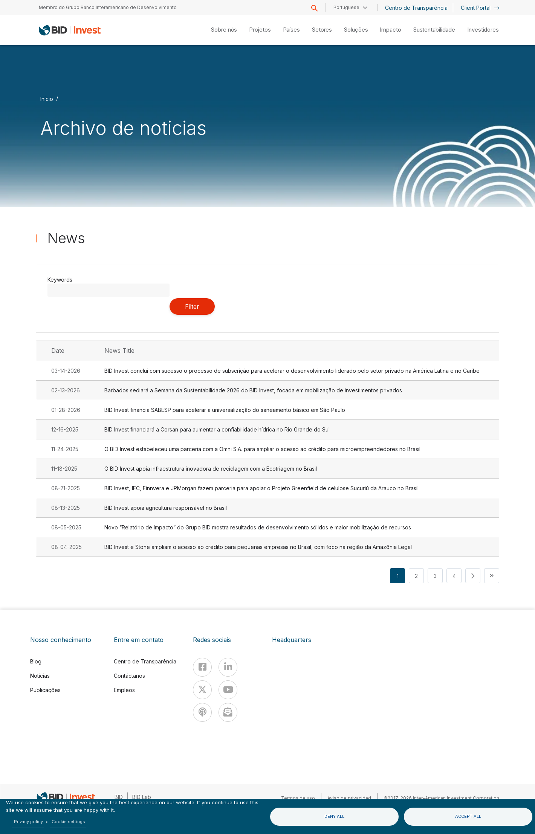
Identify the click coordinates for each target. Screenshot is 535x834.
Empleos (124, 690)
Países (291, 29)
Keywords (59, 279)
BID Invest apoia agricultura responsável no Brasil (165, 508)
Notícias (40, 675)
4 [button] (454, 576)
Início (46, 98)
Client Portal (480, 8)
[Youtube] (228, 689)
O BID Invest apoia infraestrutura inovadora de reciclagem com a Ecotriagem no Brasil (210, 468)
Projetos (260, 29)
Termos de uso (298, 798)
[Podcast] (202, 712)
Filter (192, 306)
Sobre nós (224, 29)
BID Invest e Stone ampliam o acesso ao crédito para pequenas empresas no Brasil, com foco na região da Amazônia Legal (258, 547)
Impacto (390, 29)
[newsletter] (228, 712)
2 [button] (416, 576)
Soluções (356, 29)
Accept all (468, 816)
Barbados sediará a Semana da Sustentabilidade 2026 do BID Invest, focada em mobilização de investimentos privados (253, 390)
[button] (472, 575)
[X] (202, 689)
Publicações (45, 690)
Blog (35, 661)
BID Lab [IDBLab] (141, 797)
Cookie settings (68, 821)
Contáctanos (129, 675)
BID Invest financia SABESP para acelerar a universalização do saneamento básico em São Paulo (224, 410)
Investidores (483, 29)
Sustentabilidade (434, 29)
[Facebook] (202, 667)
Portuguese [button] (346, 7)
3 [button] (435, 576)
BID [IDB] (119, 797)
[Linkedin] (228, 667)
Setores (322, 29)
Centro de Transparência (416, 8)
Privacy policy (28, 821)
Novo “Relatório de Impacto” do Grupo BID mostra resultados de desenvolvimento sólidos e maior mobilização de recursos (257, 527)
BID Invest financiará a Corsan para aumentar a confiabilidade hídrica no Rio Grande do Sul (217, 429)
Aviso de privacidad (349, 798)
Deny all (334, 816)
